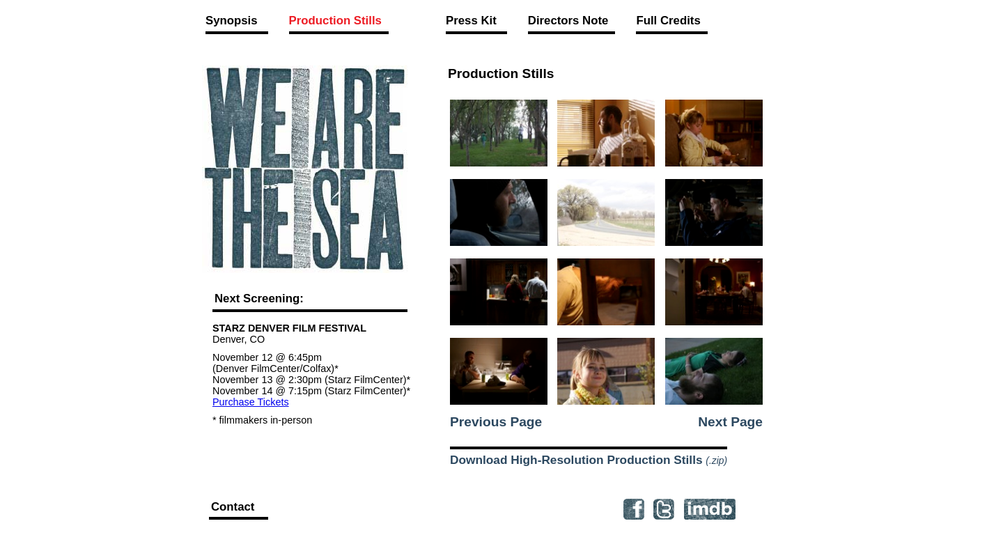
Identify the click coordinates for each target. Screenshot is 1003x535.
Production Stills (335, 20)
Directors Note (568, 20)
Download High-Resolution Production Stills (588, 460)
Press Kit (471, 20)
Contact (232, 506)
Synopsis (231, 20)
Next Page (730, 421)
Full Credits (668, 20)
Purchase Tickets (250, 402)
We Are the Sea (305, 168)
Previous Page (496, 421)
